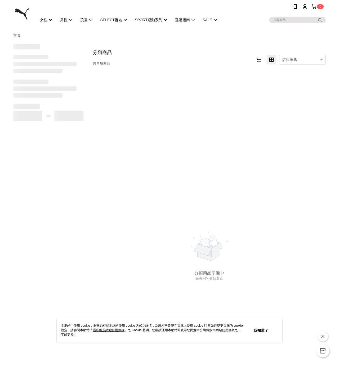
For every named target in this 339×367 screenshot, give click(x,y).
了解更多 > (68, 335)
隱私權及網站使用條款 (108, 330)
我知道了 (260, 330)
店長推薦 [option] (289, 60)
